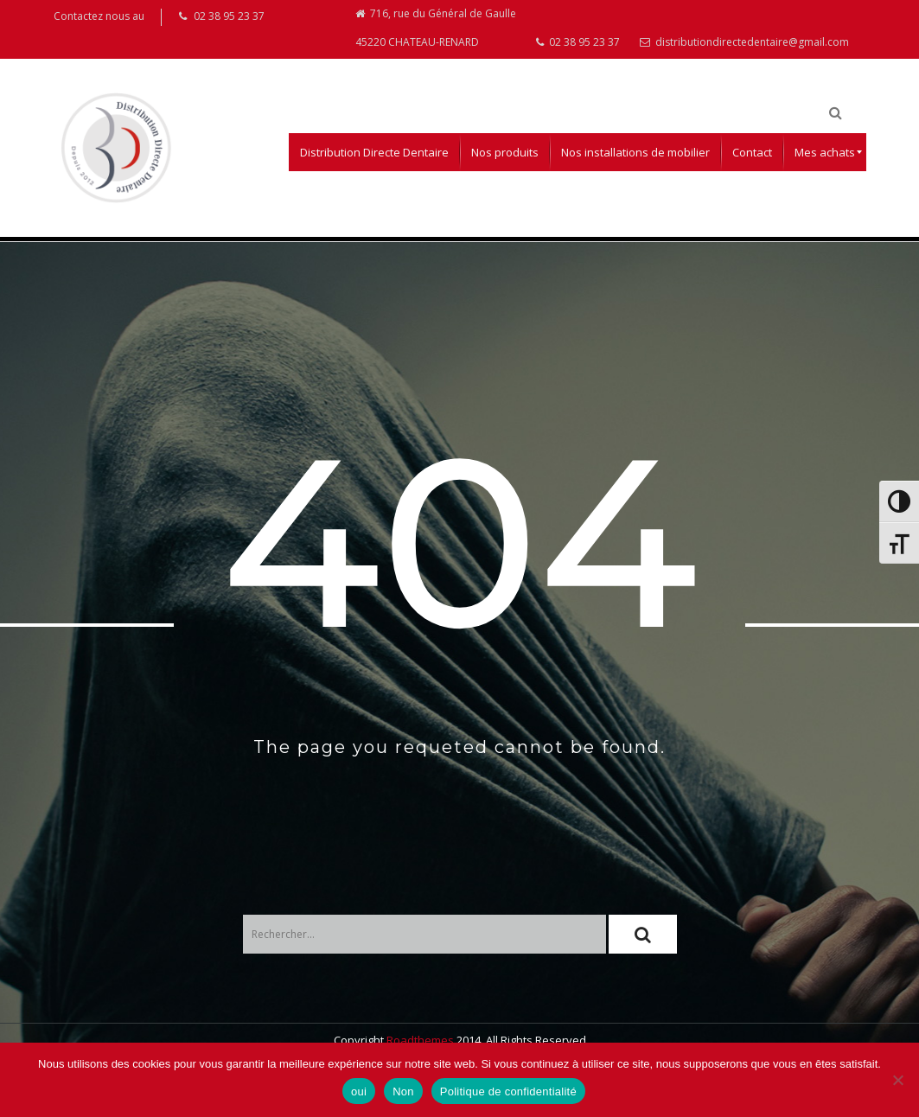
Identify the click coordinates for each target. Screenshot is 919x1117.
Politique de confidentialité (508, 1091)
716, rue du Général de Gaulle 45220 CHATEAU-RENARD (435, 32)
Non (403, 1091)
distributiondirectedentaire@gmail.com (744, 48)
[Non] (897, 1079)
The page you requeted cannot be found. (459, 755)
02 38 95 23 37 (578, 48)
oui (359, 1091)
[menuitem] (374, 160)
